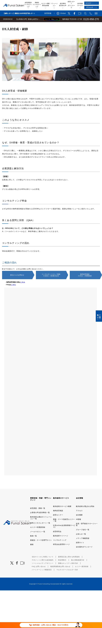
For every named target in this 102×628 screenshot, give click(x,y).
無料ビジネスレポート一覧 (40, 529)
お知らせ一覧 (81, 540)
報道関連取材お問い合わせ (60, 572)
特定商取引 (62, 566)
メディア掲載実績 (82, 544)
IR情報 (78, 525)
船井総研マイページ (60, 541)
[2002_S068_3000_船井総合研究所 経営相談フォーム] (50, 387)
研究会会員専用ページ (61, 550)
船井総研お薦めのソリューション (43, 24)
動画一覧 (33, 542)
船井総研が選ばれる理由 (85, 512)
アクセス (79, 516)
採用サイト (80, 548)
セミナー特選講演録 (37, 533)
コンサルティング (59, 546)
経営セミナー (58, 521)
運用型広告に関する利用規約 (69, 562)
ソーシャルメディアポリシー (42, 569)
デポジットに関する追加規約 (42, 566)
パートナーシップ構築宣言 (42, 575)
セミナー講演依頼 (81, 572)
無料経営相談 (58, 516)
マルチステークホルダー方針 (67, 575)
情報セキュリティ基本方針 (68, 569)
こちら (22, 288)
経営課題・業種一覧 (37, 514)
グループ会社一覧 (82, 535)
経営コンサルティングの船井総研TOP (15, 24)
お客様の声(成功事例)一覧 (40, 518)
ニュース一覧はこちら (51, 19)
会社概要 (79, 521)
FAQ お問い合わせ (39, 572)
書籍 (32, 550)
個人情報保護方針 (77, 566)
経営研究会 (57, 537)
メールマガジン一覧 (37, 537)
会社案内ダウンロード (84, 553)
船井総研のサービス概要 (62, 512)
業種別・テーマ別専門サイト (41, 546)
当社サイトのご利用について (42, 562)
